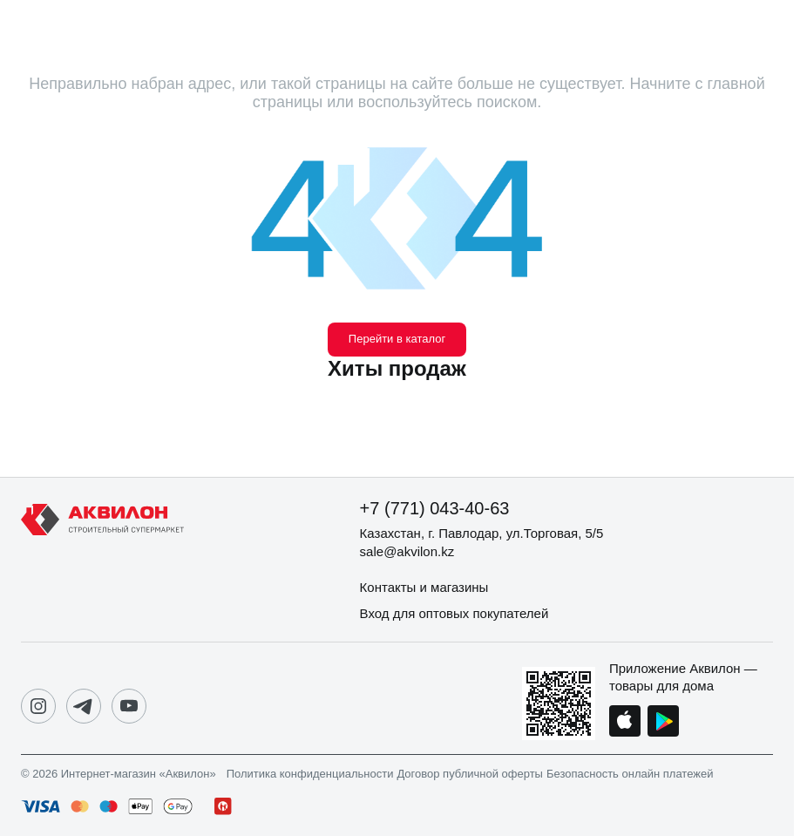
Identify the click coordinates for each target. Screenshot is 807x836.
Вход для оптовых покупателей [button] (454, 613)
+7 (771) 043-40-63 (435, 508)
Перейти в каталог (397, 338)
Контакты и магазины (424, 587)
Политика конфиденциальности (310, 774)
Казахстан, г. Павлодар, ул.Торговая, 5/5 (482, 533)
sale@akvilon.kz (407, 551)
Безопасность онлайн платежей (629, 774)
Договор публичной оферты (470, 774)
